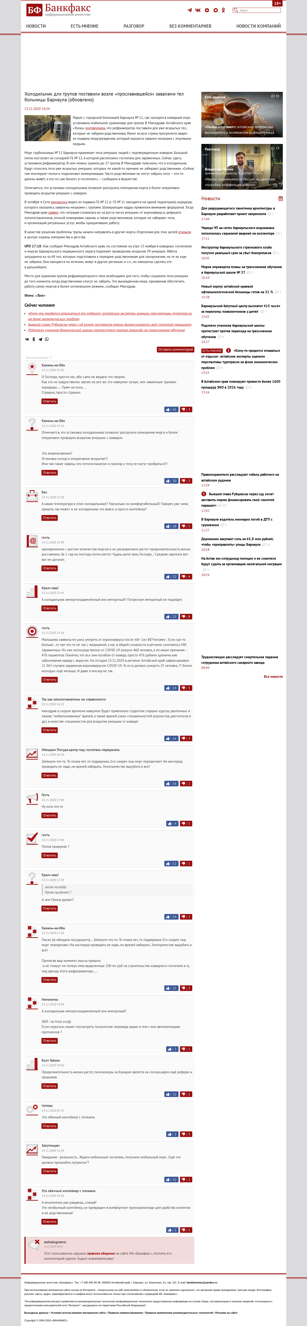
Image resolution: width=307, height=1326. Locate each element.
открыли (184, 232)
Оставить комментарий (175, 349)
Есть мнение (84, 26)
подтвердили (95, 128)
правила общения (101, 1253)
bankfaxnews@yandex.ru (202, 1282)
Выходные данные (36, 1312)
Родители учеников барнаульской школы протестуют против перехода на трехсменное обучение (106, 330)
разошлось (59, 202)
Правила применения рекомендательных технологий (179, 1312)
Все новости (273, 676)
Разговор (134, 26)
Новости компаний (258, 26)
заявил (53, 212)
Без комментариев (190, 26)
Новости (36, 26)
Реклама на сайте (226, 1312)
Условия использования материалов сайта (78, 1312)
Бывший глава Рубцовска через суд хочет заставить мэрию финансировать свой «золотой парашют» (110, 324)
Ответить (49, 401)
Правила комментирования (125, 1312)
